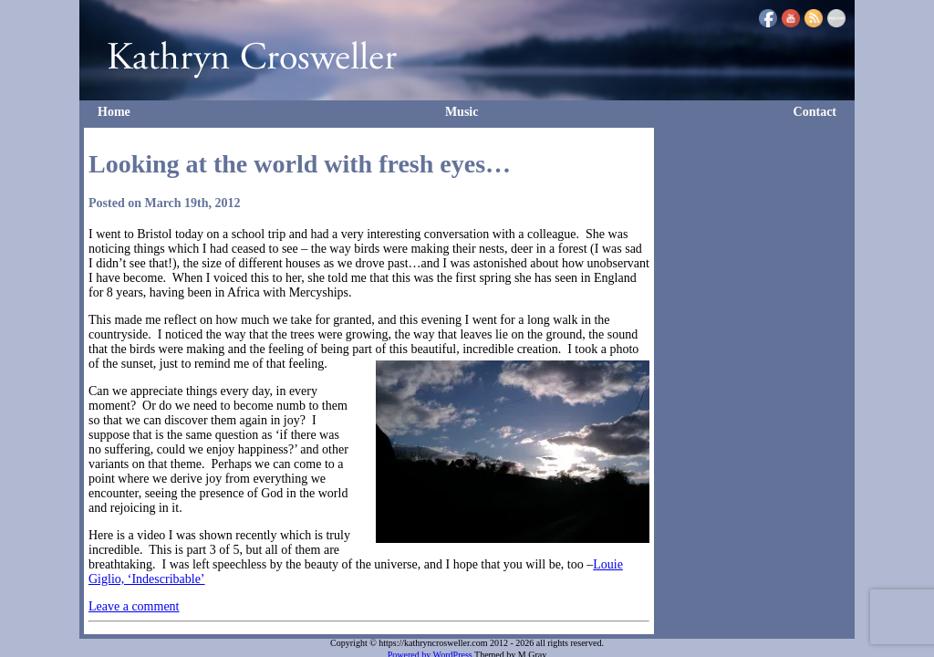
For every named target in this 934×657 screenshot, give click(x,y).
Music (462, 112)
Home (114, 112)
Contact (815, 112)
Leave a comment (134, 606)
